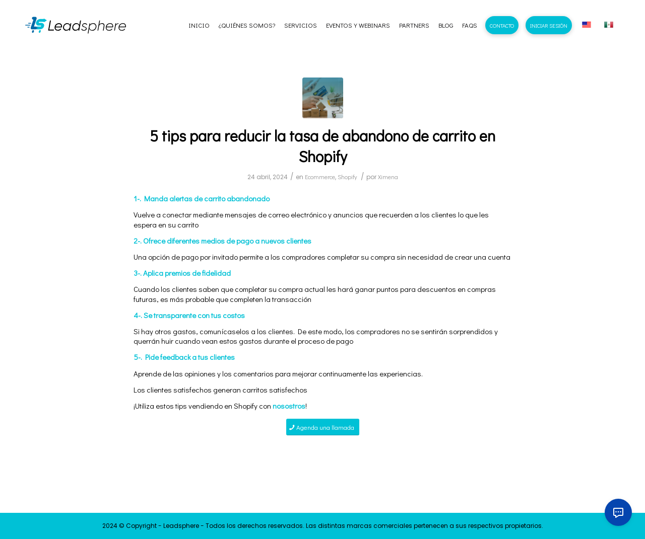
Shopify (347, 177)
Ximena (388, 177)
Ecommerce (320, 177)
